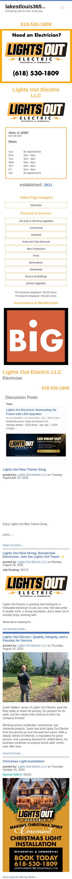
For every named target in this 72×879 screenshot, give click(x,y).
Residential (36, 269)
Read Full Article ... (13, 545)
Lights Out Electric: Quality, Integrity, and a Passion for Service (35, 638)
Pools (36, 255)
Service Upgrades (36, 283)
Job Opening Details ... (15, 629)
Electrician (36, 205)
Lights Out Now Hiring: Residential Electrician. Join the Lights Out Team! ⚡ (33, 554)
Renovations (36, 262)
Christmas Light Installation (24, 761)
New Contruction (36, 248)
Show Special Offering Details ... (20, 877)
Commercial (36, 227)
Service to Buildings (36, 276)
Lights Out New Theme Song (24, 469)
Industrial (36, 234)
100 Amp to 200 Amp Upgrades (36, 221)
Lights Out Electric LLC (32, 474)
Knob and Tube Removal (36, 241)
